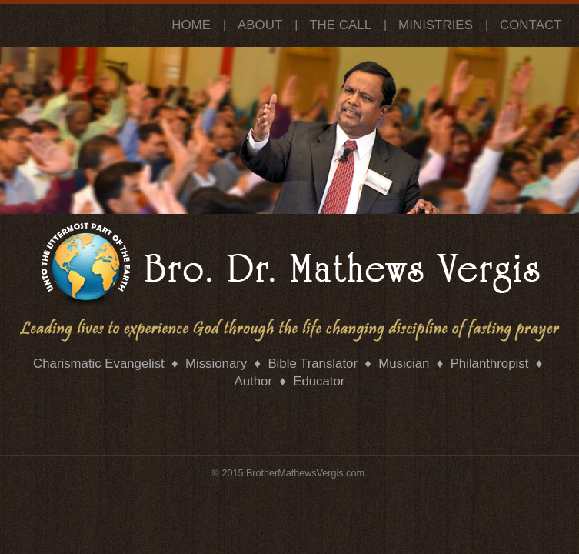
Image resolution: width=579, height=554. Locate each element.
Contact (531, 25)
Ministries (435, 25)
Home (191, 25)
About (260, 25)
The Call (340, 25)
